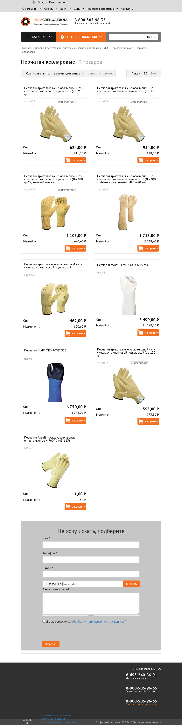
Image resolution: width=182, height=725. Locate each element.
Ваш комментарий (55, 589)
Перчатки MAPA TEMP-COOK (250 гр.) (122, 265)
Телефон (49, 553)
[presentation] (104, 633)
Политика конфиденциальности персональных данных (58, 717)
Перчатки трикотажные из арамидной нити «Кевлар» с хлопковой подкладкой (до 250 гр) (53, 91)
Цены (77, 8)
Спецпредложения (83, 37)
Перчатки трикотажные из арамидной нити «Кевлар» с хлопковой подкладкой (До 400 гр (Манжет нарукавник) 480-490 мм (126, 179)
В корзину (78, 160)
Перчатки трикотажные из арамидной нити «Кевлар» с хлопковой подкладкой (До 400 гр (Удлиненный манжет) (53, 179)
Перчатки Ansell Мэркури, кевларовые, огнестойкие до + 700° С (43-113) (50, 438)
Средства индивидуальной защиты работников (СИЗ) (76, 48)
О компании (29, 8)
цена (91, 73)
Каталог (40, 37)
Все (153, 73)
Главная (25, 48)
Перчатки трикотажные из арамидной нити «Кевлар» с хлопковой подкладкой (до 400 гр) (126, 91)
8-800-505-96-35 (90, 19)
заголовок (105, 73)
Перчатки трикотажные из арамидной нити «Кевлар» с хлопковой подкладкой (53, 265)
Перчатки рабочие (122, 48)
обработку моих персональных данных (97, 621)
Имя (46, 538)
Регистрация (57, 2)
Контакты (127, 8)
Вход (41, 2)
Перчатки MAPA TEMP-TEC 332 (45, 350)
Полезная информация (101, 8)
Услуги (63, 8)
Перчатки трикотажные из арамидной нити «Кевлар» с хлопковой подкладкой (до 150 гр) (126, 352)
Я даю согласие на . (84, 621)
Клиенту (48, 8)
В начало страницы (144, 668)
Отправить (51, 644)
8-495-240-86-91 (141, 674)
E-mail (47, 568)
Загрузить (131, 583)
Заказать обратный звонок (141, 704)
